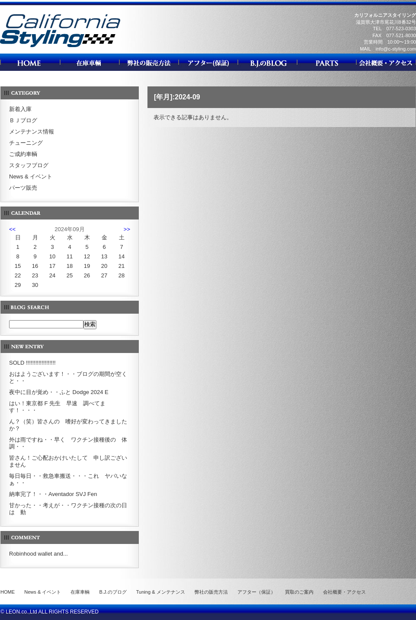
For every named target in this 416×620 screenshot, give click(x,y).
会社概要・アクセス (344, 592)
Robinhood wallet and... (38, 553)
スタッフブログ (28, 165)
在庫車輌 (80, 592)
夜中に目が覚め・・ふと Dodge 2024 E (59, 392)
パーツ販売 (23, 187)
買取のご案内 (299, 592)
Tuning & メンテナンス (160, 592)
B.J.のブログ (113, 592)
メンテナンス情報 (31, 131)
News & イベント (30, 176)
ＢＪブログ (23, 120)
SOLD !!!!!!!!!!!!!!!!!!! (32, 362)
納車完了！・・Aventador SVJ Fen (53, 494)
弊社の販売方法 (211, 592)
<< (12, 229)
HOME (7, 592)
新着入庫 (20, 109)
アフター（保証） (256, 592)
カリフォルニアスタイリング (60, 47)
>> (127, 229)
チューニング (26, 143)
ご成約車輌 (23, 154)
